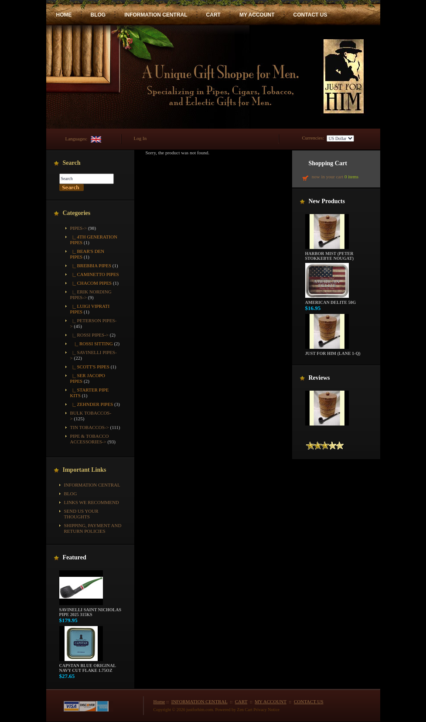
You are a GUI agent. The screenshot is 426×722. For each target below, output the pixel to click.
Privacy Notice (266, 709)
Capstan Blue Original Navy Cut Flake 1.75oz (87, 666)
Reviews (319, 378)
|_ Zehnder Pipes (91, 404)
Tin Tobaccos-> (89, 427)
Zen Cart (244, 709)
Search (72, 163)
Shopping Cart (328, 163)
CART (213, 15)
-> (78, 228)
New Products (327, 201)
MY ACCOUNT (257, 15)
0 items (351, 176)
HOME (64, 15)
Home (159, 701)
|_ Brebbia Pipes (91, 265)
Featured (74, 557)
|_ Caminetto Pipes (94, 274)
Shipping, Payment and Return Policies (93, 528)
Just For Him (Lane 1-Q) (333, 351)
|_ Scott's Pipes (89, 366)
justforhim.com (199, 709)
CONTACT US (310, 15)
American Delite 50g (330, 300)
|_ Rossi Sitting (91, 343)
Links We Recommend (91, 502)
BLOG (98, 15)
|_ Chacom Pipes (91, 283)
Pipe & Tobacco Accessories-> (89, 438)
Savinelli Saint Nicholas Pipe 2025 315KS (90, 610)
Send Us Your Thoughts (81, 513)
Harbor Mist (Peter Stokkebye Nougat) (329, 254)
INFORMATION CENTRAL (155, 15)
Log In (140, 138)
